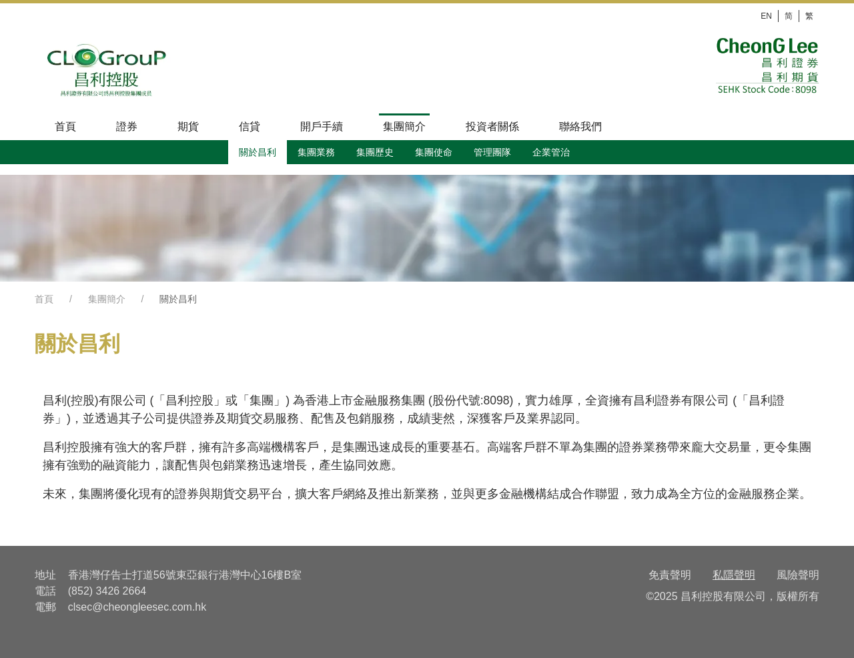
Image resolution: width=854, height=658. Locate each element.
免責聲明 (670, 575)
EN (766, 16)
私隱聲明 (734, 575)
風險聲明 (798, 575)
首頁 (44, 299)
